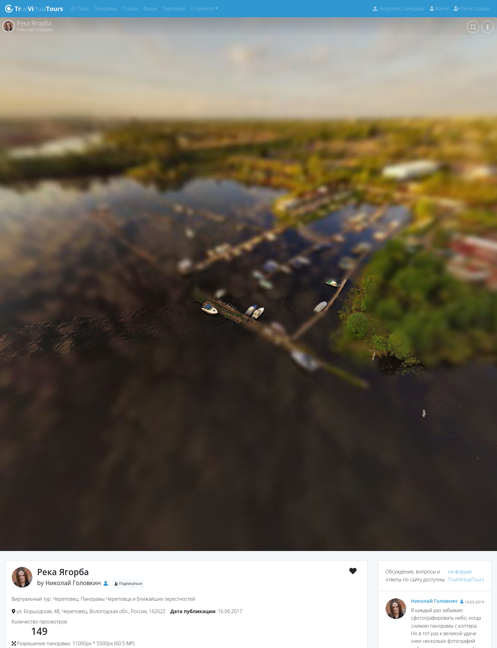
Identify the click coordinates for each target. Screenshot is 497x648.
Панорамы (107, 8)
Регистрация (472, 8)
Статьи (131, 8)
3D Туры (80, 8)
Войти (439, 8)
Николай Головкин (73, 583)
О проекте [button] (202, 8)
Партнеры (175, 8)
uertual (34, 8)
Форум (151, 8)
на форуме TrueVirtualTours (466, 575)
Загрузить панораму (399, 8)
